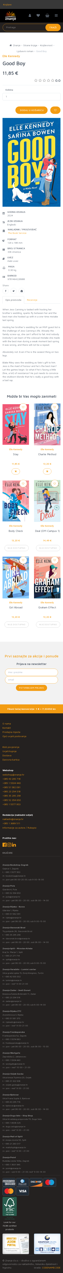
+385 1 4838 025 (13, 1123)
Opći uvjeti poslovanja (14, 736)
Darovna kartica (11, 759)
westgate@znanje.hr (15, 1064)
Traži (53, 27)
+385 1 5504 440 (12, 783)
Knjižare (7, 4)
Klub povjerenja (11, 747)
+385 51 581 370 (12, 1018)
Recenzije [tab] (32, 299)
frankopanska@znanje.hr (17, 1043)
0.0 (47, 80)
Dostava (7, 755)
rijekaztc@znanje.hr (15, 1022)
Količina (9, 89)
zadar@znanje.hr (14, 1001)
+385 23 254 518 (11, 791)
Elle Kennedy (15, 449)
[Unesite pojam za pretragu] (32, 27)
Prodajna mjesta (11, 732)
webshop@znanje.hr (13, 774)
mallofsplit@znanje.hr (16, 1147)
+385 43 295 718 (11, 778)
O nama (7, 723)
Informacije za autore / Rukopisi (19, 827)
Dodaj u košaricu (31, 110)
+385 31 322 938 (12, 1081)
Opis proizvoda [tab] (13, 299)
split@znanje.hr (13, 959)
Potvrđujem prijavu (31, 688)
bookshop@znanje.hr (16, 876)
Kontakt (7, 727)
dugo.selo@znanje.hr (16, 1126)
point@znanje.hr (13, 1168)
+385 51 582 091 (11, 787)
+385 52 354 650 (12, 800)
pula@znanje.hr (13, 896)
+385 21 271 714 (12, 955)
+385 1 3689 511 (11, 823)
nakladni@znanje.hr (13, 819)
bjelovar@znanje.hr (15, 1105)
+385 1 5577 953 (11, 804)
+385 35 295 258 (12, 795)
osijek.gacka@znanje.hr (17, 1084)
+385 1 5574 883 (12, 1039)
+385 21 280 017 (12, 1143)
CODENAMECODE (51, 1267)
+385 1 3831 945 (12, 1164)
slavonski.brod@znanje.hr (18, 938)
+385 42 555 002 (13, 976)
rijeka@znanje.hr (13, 917)
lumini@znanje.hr (14, 980)
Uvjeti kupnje (10, 751)
